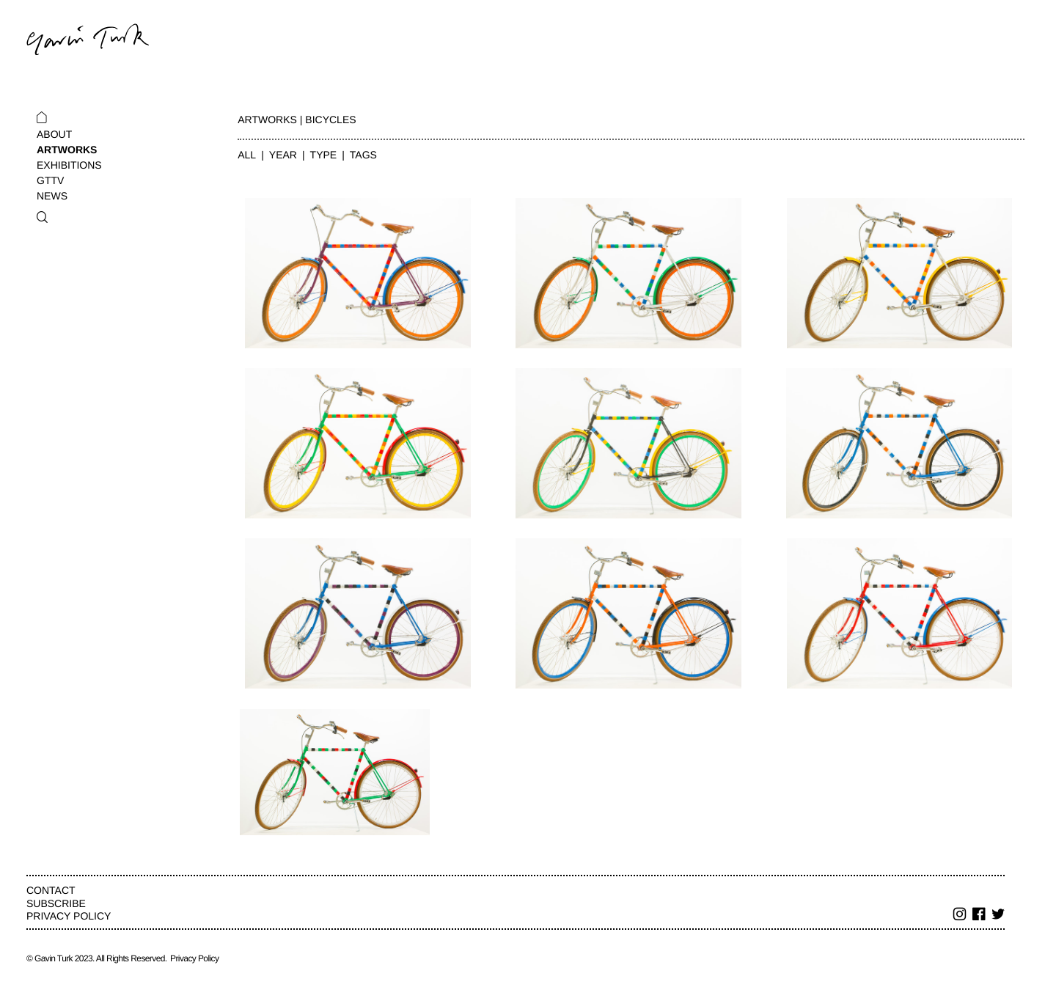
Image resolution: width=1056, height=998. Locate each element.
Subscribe (56, 903)
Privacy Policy (68, 916)
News (52, 196)
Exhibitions (69, 165)
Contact (51, 890)
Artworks (67, 149)
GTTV (50, 180)
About (54, 134)
